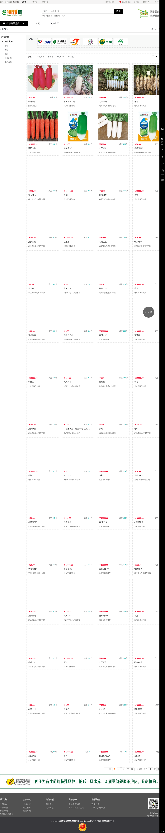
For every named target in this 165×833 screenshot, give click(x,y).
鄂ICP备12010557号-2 (105, 821)
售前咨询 (27, 811)
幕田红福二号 (105, 756)
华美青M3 (138, 148)
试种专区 (54, 23)
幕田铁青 (32, 756)
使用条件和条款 (7, 814)
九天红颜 (67, 382)
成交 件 (53, 97)
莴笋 (6, 50)
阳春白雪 (138, 662)
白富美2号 (138, 522)
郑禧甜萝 (103, 195)
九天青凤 (103, 662)
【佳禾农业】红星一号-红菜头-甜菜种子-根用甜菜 (85, 429)
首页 (37, 23)
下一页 (130, 769)
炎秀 (66, 756)
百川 (66, 662)
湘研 (43, 16)
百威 (66, 195)
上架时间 (70, 57)
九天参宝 (32, 195)
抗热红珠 (103, 288)
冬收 (136, 429)
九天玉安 (103, 242)
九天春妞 (67, 288)
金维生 (137, 756)
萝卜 (6, 46)
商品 (45, 11)
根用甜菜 (8, 58)
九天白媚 (32, 242)
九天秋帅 (32, 429)
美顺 (30, 475)
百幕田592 (68, 569)
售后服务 (27, 807)
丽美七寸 (32, 709)
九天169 (102, 148)
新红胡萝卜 (68, 475)
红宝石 (66, 709)
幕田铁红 (103, 335)
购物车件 (126, 2)
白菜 (63, 16)
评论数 (59, 57)
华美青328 (32, 522)
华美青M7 (32, 569)
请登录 (34, 2)
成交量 (39, 57)
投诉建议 (27, 804)
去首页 (23, 2)
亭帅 (136, 195)
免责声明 (4, 811)
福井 (136, 616)
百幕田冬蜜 (104, 569)
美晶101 (31, 662)
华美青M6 (138, 242)
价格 (49, 57)
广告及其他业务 (98, 807)
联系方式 (95, 804)
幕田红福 (103, 522)
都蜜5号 (49, 16)
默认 (30, 57)
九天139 (67, 616)
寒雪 (136, 102)
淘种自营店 (32, 106)
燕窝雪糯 (57, 16)
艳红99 (31, 382)
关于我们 (4, 807)
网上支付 (50, 804)
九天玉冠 (32, 616)
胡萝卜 (7, 54)
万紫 (101, 475)
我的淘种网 (110, 2)
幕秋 (136, 288)
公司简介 (4, 804)
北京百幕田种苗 (69, 106)
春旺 (101, 429)
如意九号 (138, 569)
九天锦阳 (103, 102)
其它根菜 (8, 62)
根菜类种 (8, 41)
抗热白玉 (103, 382)
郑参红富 (32, 335)
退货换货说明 (74, 804)
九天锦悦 (103, 709)
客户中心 (159, 2)
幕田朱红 (32, 148)
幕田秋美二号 (69, 102)
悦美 (136, 382)
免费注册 (45, 2)
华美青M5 (68, 148)
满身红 (31, 288)
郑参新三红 (68, 335)
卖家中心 (147, 2)
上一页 (108, 769)
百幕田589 (103, 616)
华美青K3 (138, 475)
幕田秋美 (138, 709)
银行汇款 (50, 807)
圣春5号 (31, 102)
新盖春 (137, 335)
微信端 (136, 2)
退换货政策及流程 (76, 807)
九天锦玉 (67, 522)
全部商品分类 (13, 23)
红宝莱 (66, 242)
